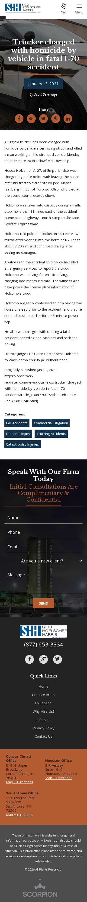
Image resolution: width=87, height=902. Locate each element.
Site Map (44, 719)
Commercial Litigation (51, 423)
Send (43, 603)
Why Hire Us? (44, 711)
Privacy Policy (44, 728)
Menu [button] (79, 8)
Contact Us (43, 736)
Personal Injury (18, 433)
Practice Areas (43, 694)
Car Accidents (17, 423)
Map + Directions (19, 782)
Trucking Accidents (51, 433)
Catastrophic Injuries (22, 444)
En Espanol (43, 703)
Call (63, 8)
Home (43, 686)
